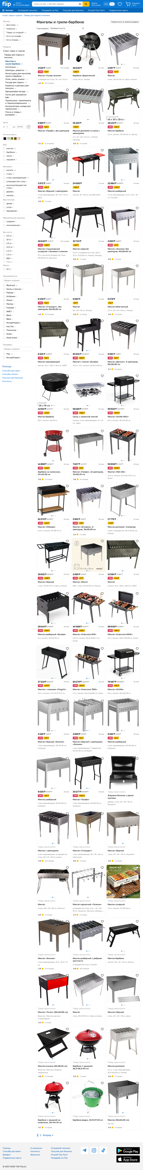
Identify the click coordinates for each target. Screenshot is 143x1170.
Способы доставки (11, 370)
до (19, 127)
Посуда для (16, 82)
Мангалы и (14, 62)
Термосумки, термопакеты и (18, 101)
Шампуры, (16, 70)
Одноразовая (17, 91)
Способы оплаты (10, 374)
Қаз (106, 4)
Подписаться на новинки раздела (125, 22)
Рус (112, 4)
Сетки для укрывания (15, 95)
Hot (10, 326)
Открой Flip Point (96, 10)
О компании (36, 1148)
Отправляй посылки (27, 10)
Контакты (7, 381)
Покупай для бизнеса (73, 10)
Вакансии (35, 1154)
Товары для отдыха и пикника (37, 15)
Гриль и (14, 289)
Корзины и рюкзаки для (17, 86)
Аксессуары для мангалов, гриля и (18, 74)
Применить (29, 127)
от (8, 127)
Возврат (7, 1154)
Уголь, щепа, (16, 79)
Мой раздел (96, 5)
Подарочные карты (118, 10)
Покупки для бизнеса (12, 378)
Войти (94, 3)
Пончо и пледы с (13, 113)
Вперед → (48, 1135)
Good (12, 337)
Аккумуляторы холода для (18, 107)
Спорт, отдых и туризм (12, 15)
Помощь (7, 1148)
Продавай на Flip (50, 10)
